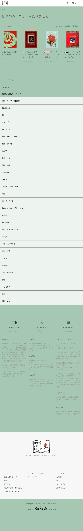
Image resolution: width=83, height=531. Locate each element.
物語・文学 (7, 163)
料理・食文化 (8, 148)
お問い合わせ (59, 505)
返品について (6, 498)
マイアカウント (60, 491)
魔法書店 (6, 280)
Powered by (41, 526)
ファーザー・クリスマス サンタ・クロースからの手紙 (72, 54)
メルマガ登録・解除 (35, 491)
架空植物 (6, 179)
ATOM (35, 494)
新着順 (75, 26)
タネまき (6, 88)
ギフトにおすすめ (10, 256)
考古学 (5, 225)
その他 (5, 272)
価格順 (67, 26)
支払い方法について (9, 501)
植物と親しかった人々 (12, 94)
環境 (4, 202)
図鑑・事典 (7, 171)
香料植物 (6, 233)
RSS (30, 494)
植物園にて (7, 109)
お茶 (4, 295)
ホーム (4, 9)
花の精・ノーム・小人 (12, 194)
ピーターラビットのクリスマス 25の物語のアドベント (51, 54)
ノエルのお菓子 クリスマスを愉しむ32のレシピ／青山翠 (31, 54)
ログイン (58, 498)
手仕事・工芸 (8, 132)
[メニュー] (80, 3)
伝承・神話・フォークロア (14, 140)
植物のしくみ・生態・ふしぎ (14, 218)
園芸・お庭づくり (10, 287)
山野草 (5, 187)
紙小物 (5, 156)
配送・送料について (9, 494)
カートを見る (59, 501)
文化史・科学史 (9, 210)
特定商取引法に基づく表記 (11, 505)
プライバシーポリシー (9, 509)
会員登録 (58, 494)
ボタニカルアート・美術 (13, 241)
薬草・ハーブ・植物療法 (13, 101)
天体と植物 (7, 264)
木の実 (5, 248)
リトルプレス (8, 125)
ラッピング (7, 303)
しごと (5, 310)
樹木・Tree (7, 318)
